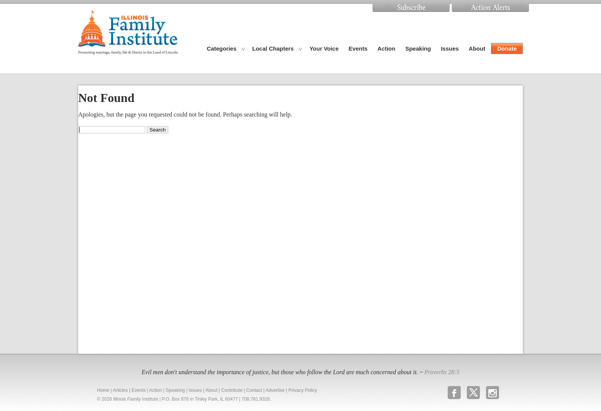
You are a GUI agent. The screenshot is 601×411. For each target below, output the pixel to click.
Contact (254, 390)
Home (103, 390)
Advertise (275, 390)
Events (358, 48)
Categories (222, 48)
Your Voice (323, 48)
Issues (450, 48)
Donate (507, 48)
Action (387, 48)
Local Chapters (273, 48)
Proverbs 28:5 (441, 372)
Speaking (418, 48)
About (477, 48)
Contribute (231, 390)
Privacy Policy (303, 390)
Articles (120, 390)
